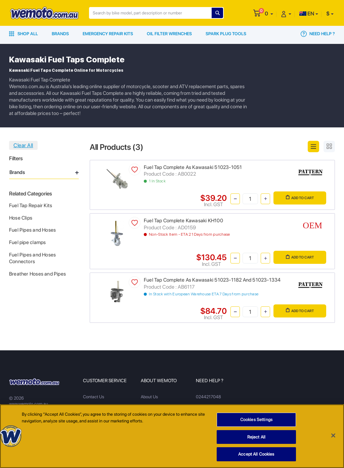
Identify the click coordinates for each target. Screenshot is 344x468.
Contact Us (93, 396)
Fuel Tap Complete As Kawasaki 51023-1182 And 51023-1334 (212, 280)
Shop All (23, 33)
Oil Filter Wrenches (169, 33)
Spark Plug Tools (226, 33)
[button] (269, 13)
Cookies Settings (256, 420)
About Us (149, 396)
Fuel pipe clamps (27, 242)
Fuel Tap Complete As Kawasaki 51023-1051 (193, 167)
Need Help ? (318, 34)
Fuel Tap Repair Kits (30, 205)
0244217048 (208, 396)
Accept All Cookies (256, 455)
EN (306, 13)
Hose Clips (20, 218)
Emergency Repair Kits (108, 33)
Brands (60, 33)
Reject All (256, 437)
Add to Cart (300, 197)
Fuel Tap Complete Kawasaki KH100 (183, 221)
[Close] (333, 436)
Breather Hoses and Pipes (37, 274)
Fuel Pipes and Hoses (32, 230)
